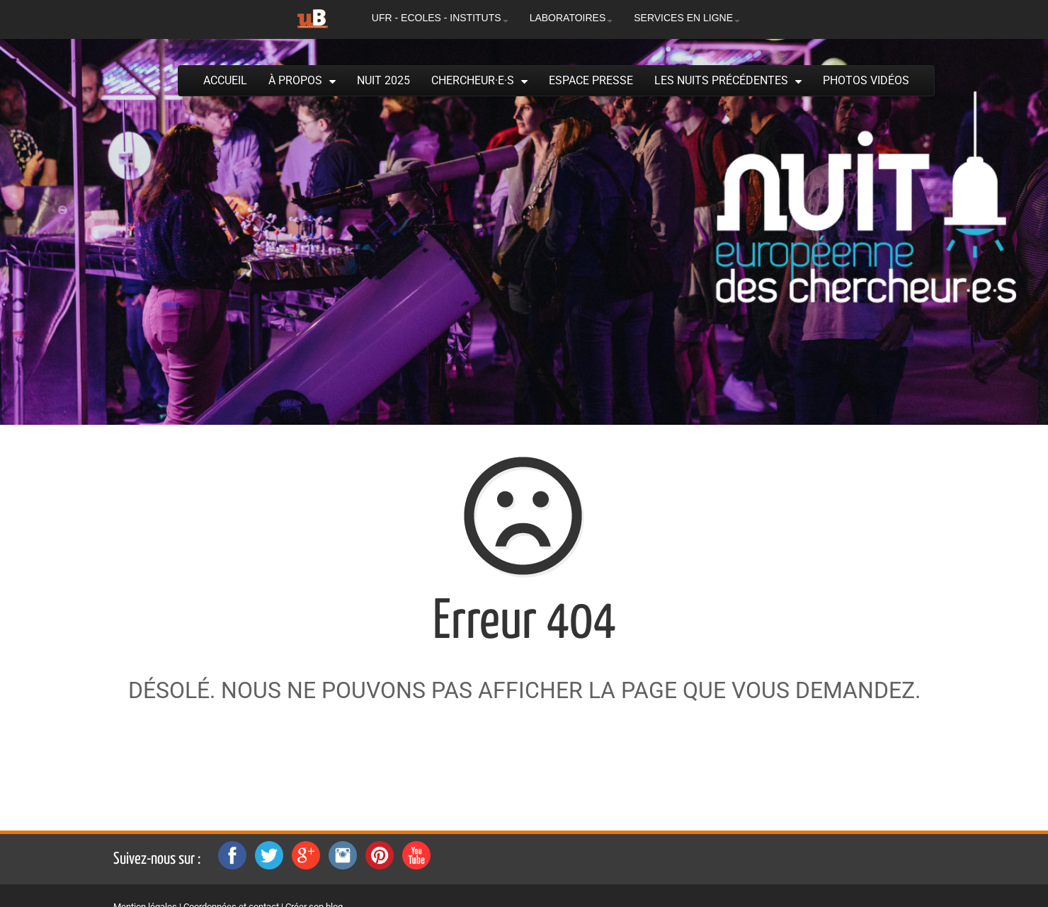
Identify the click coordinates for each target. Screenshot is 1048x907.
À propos (295, 80)
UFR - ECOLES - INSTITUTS (440, 17)
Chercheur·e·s (472, 80)
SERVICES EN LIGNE (687, 17)
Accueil (225, 80)
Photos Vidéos (866, 80)
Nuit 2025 (383, 80)
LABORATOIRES (571, 17)
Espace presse (591, 80)
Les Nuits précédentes (721, 80)
